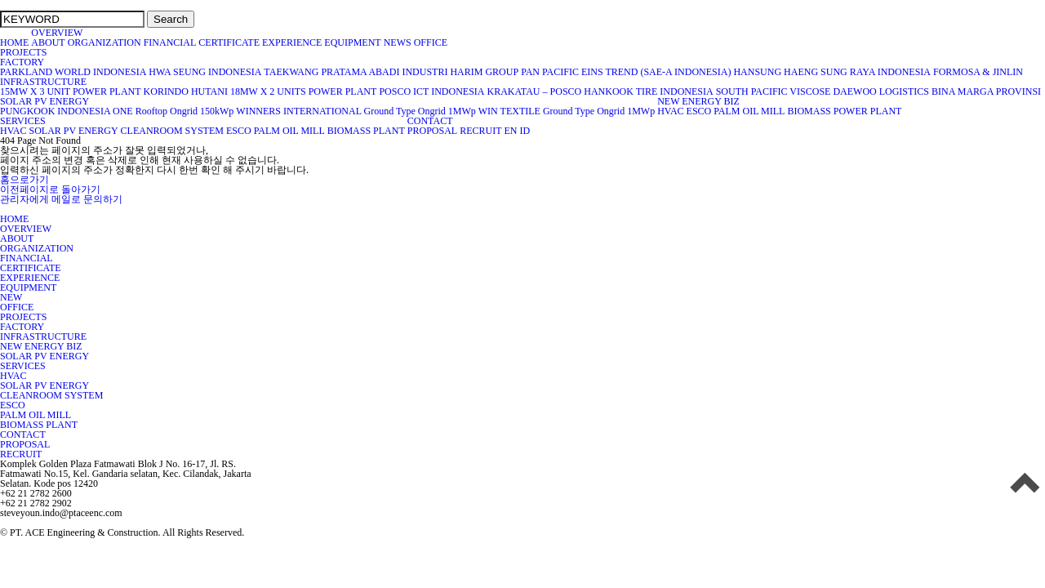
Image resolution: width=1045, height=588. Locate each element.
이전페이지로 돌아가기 (50, 189)
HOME (14, 42)
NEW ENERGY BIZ (698, 101)
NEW (11, 297)
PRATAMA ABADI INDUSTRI (384, 72)
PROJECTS (23, 52)
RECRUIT (480, 130)
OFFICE (432, 42)
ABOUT (47, 42)
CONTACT (430, 121)
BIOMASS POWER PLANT (844, 111)
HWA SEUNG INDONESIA (205, 72)
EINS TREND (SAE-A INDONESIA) (656, 72)
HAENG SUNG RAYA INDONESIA (857, 72)
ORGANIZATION (104, 42)
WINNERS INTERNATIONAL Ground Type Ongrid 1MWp (355, 111)
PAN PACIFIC (550, 72)
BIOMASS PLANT (366, 130)
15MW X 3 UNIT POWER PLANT (70, 91)
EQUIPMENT (352, 42)
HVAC (670, 111)
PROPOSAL (432, 130)
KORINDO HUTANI (186, 91)
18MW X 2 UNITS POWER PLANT (303, 91)
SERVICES (23, 121)
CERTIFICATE (229, 42)
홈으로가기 (24, 179)
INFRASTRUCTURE (43, 81)
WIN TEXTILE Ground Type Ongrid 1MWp (566, 111)
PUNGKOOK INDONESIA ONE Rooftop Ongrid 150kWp (116, 111)
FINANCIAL (170, 42)
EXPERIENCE (292, 42)
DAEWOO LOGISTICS (881, 91)
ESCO (699, 111)
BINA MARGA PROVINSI (986, 91)
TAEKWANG (291, 72)
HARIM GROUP (484, 72)
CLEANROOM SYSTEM (172, 130)
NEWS (397, 42)
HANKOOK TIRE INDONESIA (648, 91)
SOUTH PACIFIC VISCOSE (773, 91)
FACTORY (22, 62)
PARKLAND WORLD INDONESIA (73, 72)
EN (510, 130)
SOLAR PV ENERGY (44, 101)
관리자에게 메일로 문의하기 (61, 199)
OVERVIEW (56, 32)
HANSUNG (757, 72)
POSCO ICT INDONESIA (431, 91)
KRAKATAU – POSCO (534, 91)
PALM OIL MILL (749, 111)
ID (524, 130)
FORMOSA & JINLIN (978, 72)
